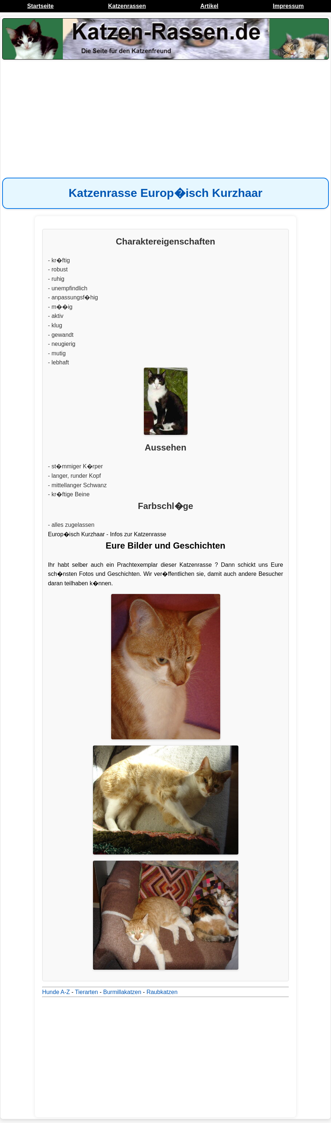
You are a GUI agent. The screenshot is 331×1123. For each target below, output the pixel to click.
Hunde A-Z (56, 992)
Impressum (288, 6)
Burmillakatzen (122, 992)
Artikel (209, 6)
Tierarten (86, 992)
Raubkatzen (161, 992)
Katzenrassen (127, 6)
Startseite (40, 6)
